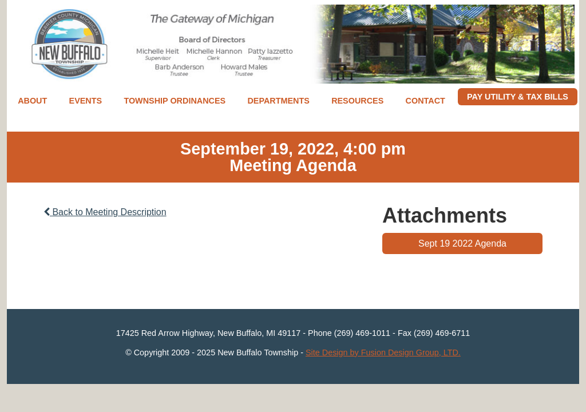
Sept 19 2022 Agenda (462, 243)
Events (85, 100)
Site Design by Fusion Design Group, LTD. (383, 352)
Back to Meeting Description (105, 212)
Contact (425, 100)
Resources (357, 100)
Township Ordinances (174, 100)
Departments (278, 100)
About (32, 100)
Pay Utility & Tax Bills (517, 96)
